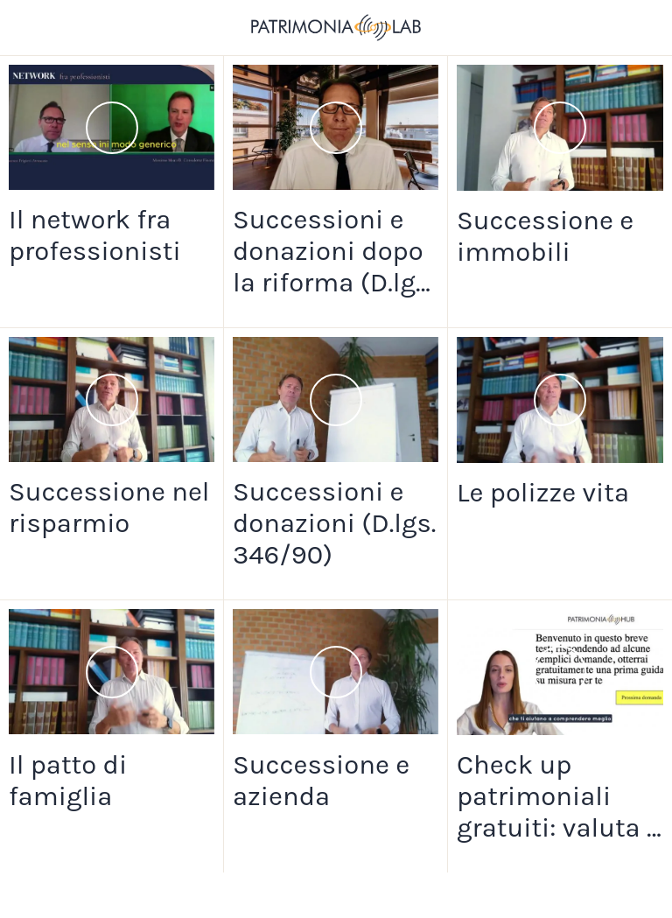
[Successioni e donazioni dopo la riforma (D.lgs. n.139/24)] (335, 127)
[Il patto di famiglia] (111, 671)
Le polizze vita (543, 492)
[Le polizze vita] (560, 400)
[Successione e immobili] (560, 128)
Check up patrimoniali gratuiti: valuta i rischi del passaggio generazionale (555, 796)
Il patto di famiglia (68, 780)
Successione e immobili (545, 236)
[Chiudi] (28, 28)
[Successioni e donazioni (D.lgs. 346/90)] (335, 399)
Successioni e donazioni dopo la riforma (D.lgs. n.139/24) (334, 251)
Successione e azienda (321, 780)
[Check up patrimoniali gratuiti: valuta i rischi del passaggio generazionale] (560, 672)
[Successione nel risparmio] (111, 399)
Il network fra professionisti (95, 235)
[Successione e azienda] (335, 671)
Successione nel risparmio (109, 507)
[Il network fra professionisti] (111, 127)
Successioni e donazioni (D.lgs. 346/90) (334, 523)
